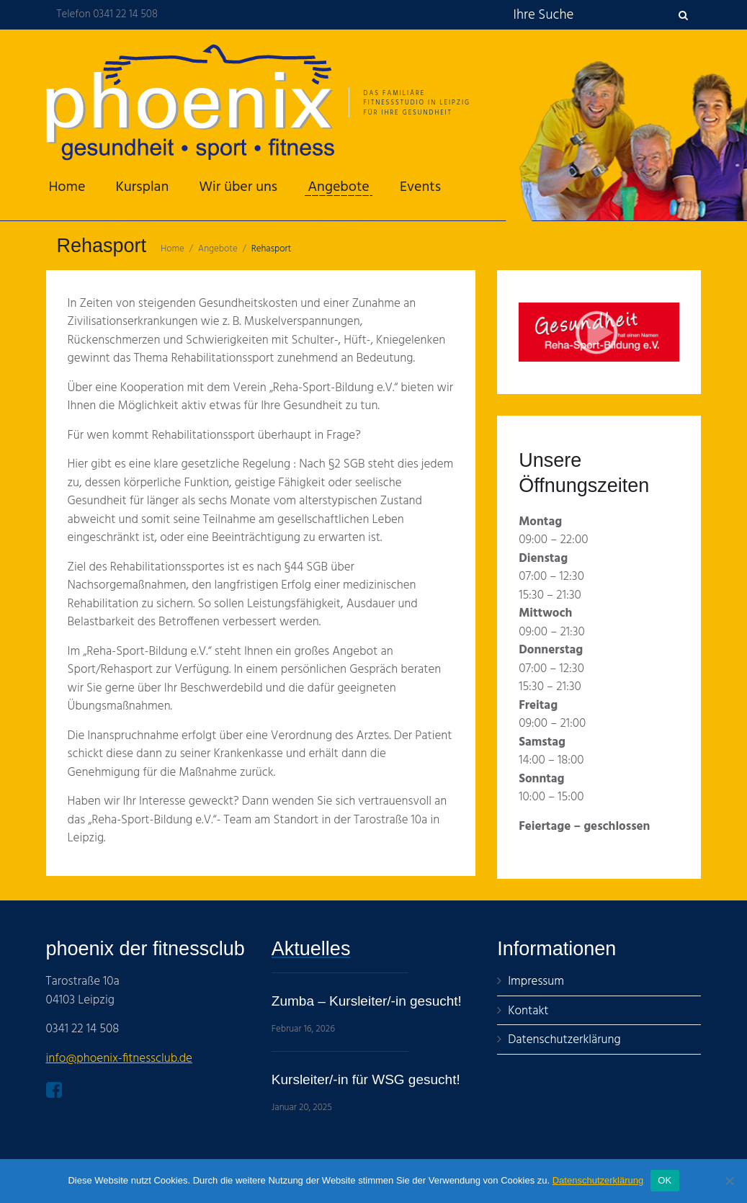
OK (664, 1180)
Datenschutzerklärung (598, 1180)
